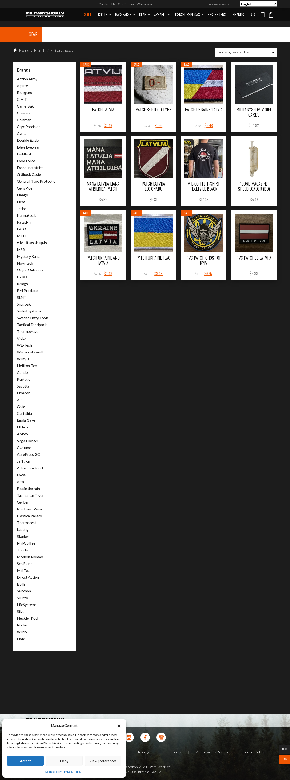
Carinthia (24, 413)
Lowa (21, 475)
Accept (25, 761)
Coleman (24, 119)
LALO (21, 229)
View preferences (103, 761)
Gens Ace (24, 188)
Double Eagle (28, 140)
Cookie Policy (53, 771)
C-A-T (22, 99)
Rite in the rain (28, 488)
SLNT (21, 297)
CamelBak (25, 106)
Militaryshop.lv (61, 50)
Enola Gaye (26, 420)
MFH (21, 236)
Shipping (142, 752)
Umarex (23, 393)
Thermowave (27, 331)
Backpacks (123, 14)
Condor (23, 372)
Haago (22, 195)
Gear (142, 14)
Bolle (21, 584)
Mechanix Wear (30, 509)
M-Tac (22, 625)
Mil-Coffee (26, 543)
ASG (20, 399)
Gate (21, 406)
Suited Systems (29, 311)
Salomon (24, 591)
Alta (20, 481)
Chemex (23, 113)
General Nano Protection (37, 181)
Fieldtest (24, 154)
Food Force (26, 160)
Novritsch (25, 263)
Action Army (27, 79)
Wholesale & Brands (212, 752)
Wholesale (144, 4)
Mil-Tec (23, 570)
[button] (119, 725)
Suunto (22, 597)
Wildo (22, 632)
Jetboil (22, 208)
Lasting (23, 529)
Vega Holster (27, 440)
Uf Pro (22, 427)
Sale (87, 14)
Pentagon (24, 379)
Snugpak (24, 304)
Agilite (22, 85)
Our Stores (126, 4)
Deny (64, 761)
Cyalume (24, 447)
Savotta (23, 386)
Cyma (21, 133)
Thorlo (22, 550)
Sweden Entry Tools (32, 317)
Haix (21, 638)
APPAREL (160, 14)
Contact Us (107, 4)
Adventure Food (30, 468)
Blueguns (24, 92)
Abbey (22, 434)
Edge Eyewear (28, 147)
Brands (238, 14)
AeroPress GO (28, 454)
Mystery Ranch (29, 256)
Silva (20, 611)
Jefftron (23, 461)
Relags (22, 283)
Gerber (23, 502)
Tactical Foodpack (32, 324)
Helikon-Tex (27, 365)
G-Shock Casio (29, 174)
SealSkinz (24, 563)
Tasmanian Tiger (30, 495)
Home (21, 50)
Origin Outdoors (30, 270)
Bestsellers (217, 14)
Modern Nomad (30, 556)
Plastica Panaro (29, 515)
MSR (21, 249)
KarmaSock (26, 215)
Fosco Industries (30, 167)
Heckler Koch (28, 618)
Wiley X (23, 358)
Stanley (23, 536)
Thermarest (26, 522)
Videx (21, 338)
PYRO (22, 277)
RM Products (28, 290)
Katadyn (24, 222)
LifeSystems (26, 604)
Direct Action (28, 577)
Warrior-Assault (30, 352)
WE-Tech (24, 345)
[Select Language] (258, 4)
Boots (102, 14)
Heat (21, 201)
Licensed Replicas (187, 14)
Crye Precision (28, 126)
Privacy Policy (72, 771)
